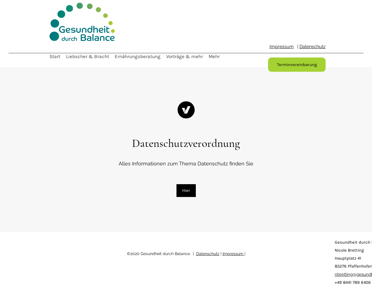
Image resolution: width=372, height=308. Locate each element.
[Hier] (186, 190)
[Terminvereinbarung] (297, 65)
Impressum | (234, 253)
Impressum (282, 46)
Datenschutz (312, 46)
